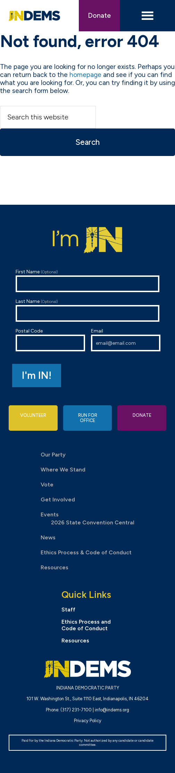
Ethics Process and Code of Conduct (86, 625)
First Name (87, 280)
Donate (99, 15)
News (48, 537)
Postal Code (50, 339)
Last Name (87, 310)
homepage (85, 75)
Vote (47, 484)
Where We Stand (63, 469)
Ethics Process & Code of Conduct (86, 552)
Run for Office (87, 418)
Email (125, 339)
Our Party (53, 454)
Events (50, 514)
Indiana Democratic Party (34, 15)
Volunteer (33, 415)
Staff (68, 609)
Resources (54, 567)
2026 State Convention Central (92, 522)
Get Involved (58, 499)
